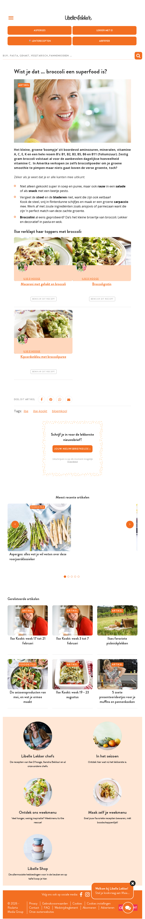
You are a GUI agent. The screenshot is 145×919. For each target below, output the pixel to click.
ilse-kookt (40, 411)
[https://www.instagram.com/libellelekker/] (87, 894)
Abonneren (89, 908)
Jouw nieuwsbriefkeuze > (72, 449)
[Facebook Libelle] (81, 894)
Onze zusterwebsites (41, 912)
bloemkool (59, 411)
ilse (26, 411)
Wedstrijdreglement (66, 908)
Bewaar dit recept (43, 299)
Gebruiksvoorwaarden (55, 903)
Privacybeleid (72, 462)
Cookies (78, 903)
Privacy (33, 903)
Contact (34, 908)
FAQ (47, 908)
